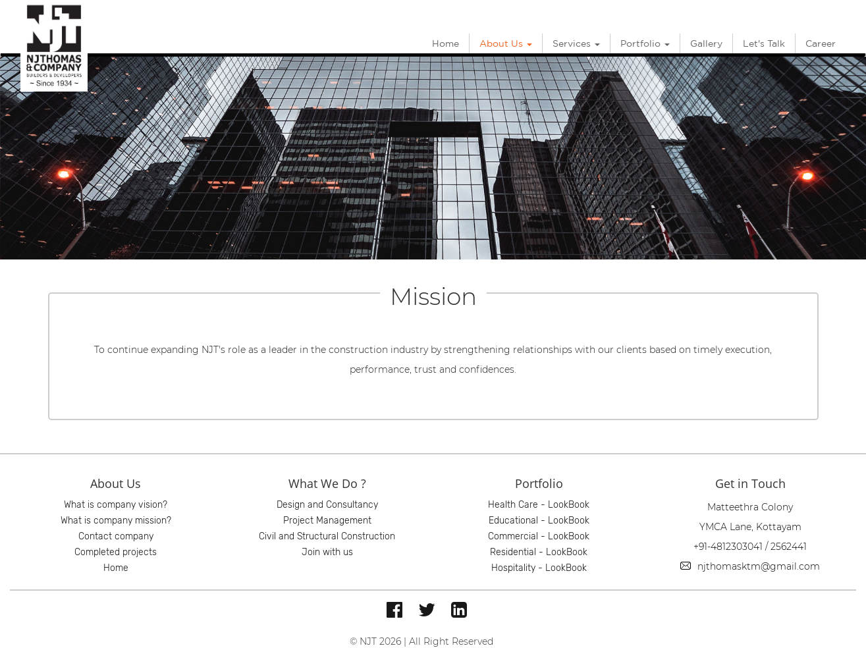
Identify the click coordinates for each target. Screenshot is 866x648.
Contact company (115, 536)
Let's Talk (764, 43)
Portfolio (645, 43)
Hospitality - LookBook (539, 568)
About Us (505, 43)
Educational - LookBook (539, 520)
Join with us (327, 552)
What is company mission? (116, 520)
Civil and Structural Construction (327, 536)
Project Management (327, 520)
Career (820, 43)
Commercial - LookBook (538, 536)
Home (445, 43)
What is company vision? (115, 504)
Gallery (706, 43)
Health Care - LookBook (538, 504)
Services (576, 43)
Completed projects (115, 552)
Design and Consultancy (327, 504)
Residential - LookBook (538, 552)
